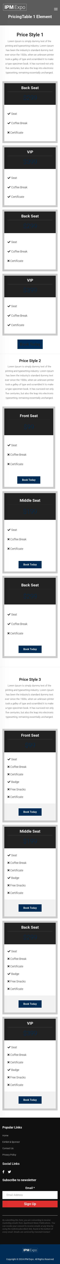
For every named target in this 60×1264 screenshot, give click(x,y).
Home (5, 1135)
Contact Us (7, 1148)
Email (30, 1188)
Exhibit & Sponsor (11, 1142)
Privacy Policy (9, 1154)
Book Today (30, 344)
